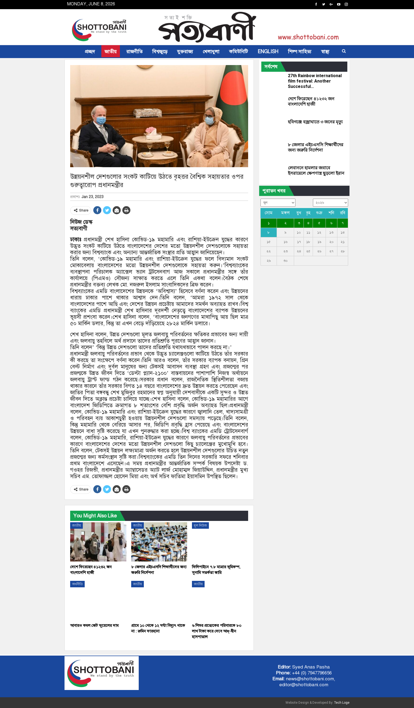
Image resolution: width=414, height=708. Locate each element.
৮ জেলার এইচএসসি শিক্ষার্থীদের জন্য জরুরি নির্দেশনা (315, 147)
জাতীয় (111, 52)
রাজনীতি (134, 52)
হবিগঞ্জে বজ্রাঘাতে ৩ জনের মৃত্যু (315, 121)
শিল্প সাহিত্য (299, 52)
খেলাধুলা (211, 52)
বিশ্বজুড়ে (159, 52)
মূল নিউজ (200, 525)
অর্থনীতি (77, 584)
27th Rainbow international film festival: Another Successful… (315, 81)
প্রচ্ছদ (90, 52)
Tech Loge (341, 703)
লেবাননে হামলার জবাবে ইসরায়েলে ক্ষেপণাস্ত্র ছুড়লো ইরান (316, 170)
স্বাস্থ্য (325, 52)
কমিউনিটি (238, 52)
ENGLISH (268, 52)
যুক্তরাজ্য (185, 52)
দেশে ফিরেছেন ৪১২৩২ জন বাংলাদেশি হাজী (311, 101)
